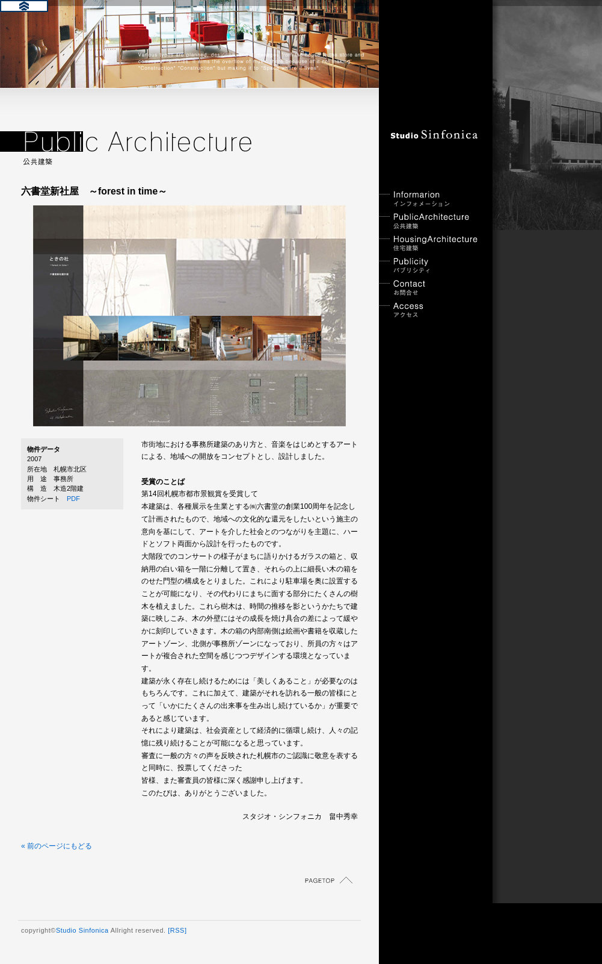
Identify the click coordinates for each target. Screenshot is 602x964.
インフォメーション (430, 199)
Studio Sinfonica (82, 930)
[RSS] (177, 930)
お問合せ (430, 288)
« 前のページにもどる (56, 846)
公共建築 (430, 221)
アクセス (430, 310)
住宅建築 (430, 243)
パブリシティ (430, 266)
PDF (73, 498)
